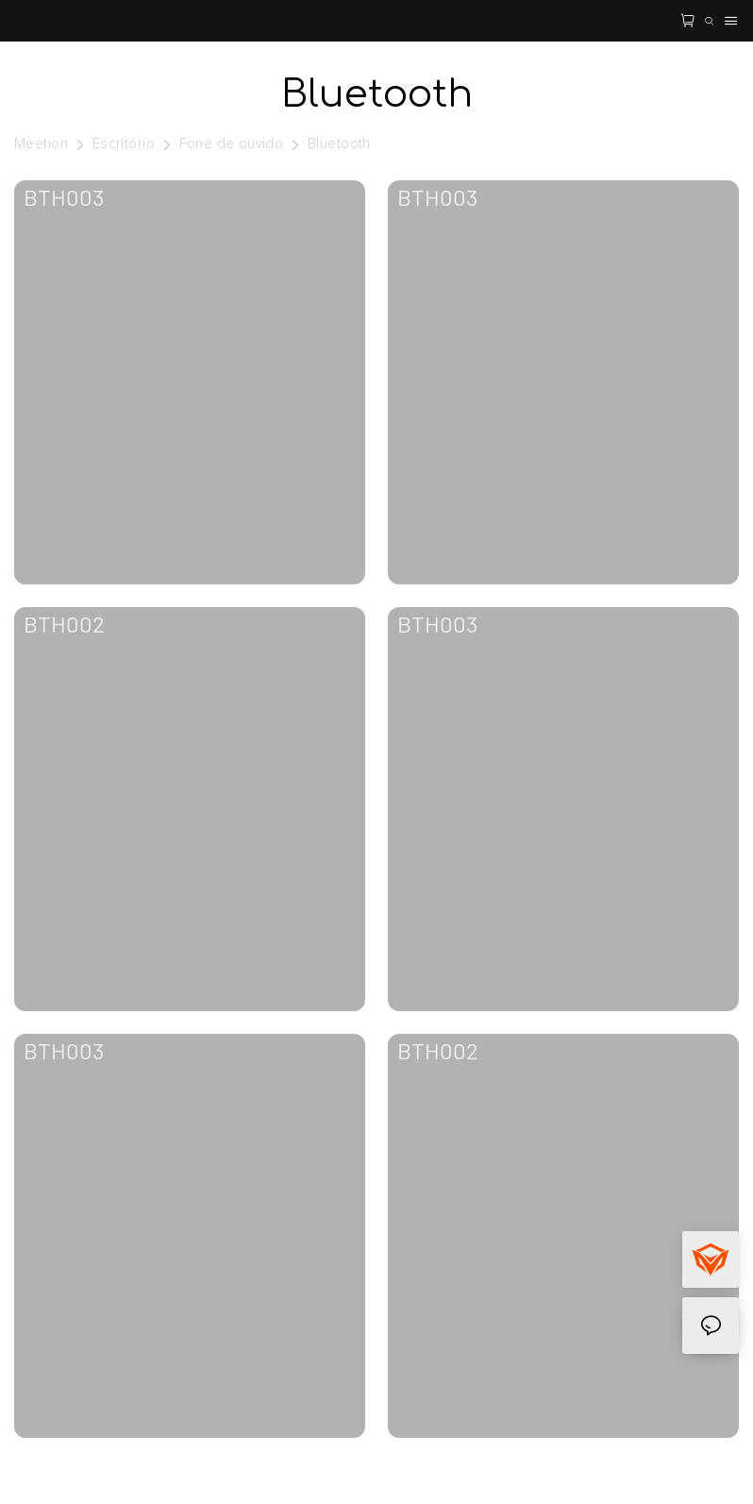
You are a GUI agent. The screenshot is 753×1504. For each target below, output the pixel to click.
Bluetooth (339, 144)
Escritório (124, 144)
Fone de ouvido (231, 144)
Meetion (41, 144)
